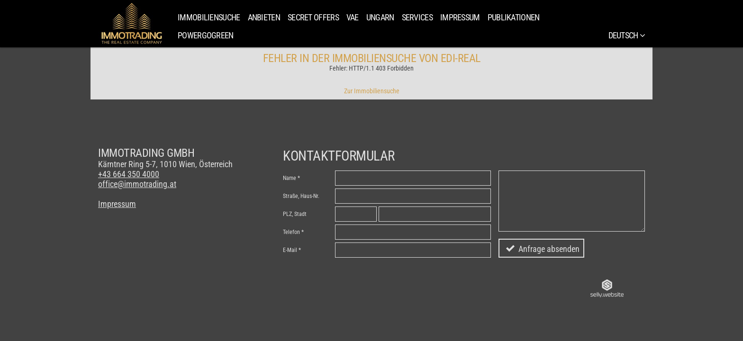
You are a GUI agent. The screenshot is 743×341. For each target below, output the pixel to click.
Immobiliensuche (209, 17)
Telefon (291, 232)
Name (289, 178)
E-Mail (290, 250)
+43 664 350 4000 (128, 174)
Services (417, 17)
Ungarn (380, 17)
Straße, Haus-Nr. (301, 196)
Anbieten (264, 17)
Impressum (460, 17)
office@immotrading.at (137, 184)
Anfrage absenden (549, 249)
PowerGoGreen (206, 35)
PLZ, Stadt (295, 214)
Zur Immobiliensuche (371, 91)
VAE (352, 17)
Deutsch (626, 35)
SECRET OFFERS (313, 17)
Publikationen (514, 17)
